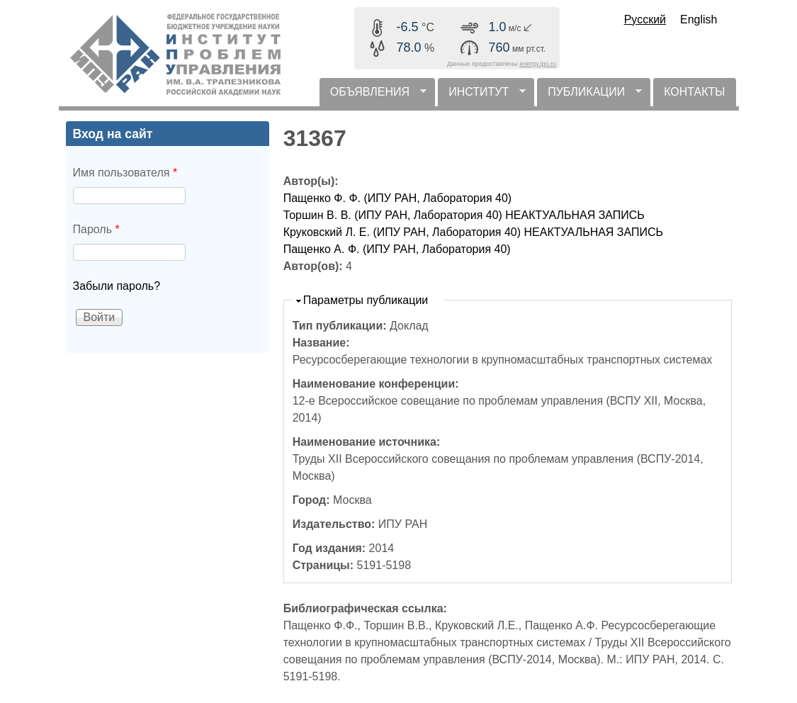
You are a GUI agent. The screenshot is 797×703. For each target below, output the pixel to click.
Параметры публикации (366, 300)
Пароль (96, 229)
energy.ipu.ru (537, 63)
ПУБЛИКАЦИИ (589, 96)
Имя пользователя (125, 173)
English (698, 19)
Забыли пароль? (117, 286)
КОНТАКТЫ (694, 92)
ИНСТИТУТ (482, 96)
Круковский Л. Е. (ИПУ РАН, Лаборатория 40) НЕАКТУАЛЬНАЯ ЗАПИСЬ (473, 232)
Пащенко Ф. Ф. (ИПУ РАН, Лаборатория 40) (397, 198)
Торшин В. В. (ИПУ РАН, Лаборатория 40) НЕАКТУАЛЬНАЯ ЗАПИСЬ (464, 215)
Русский (645, 19)
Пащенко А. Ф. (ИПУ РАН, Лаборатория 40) (397, 249)
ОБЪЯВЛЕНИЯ (373, 96)
